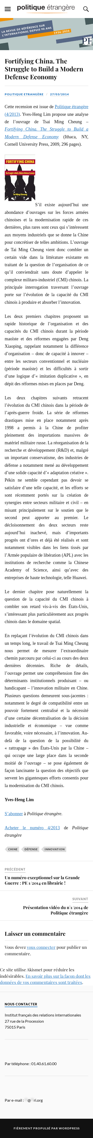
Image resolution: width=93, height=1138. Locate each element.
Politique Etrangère (24, 94)
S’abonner (14, 813)
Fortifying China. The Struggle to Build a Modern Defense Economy (44, 69)
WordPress (69, 1128)
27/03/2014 (59, 94)
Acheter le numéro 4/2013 (32, 827)
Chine (13, 849)
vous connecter (41, 947)
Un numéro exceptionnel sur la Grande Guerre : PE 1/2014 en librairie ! (42, 880)
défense (31, 849)
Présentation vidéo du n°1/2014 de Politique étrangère (55, 910)
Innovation (55, 849)
